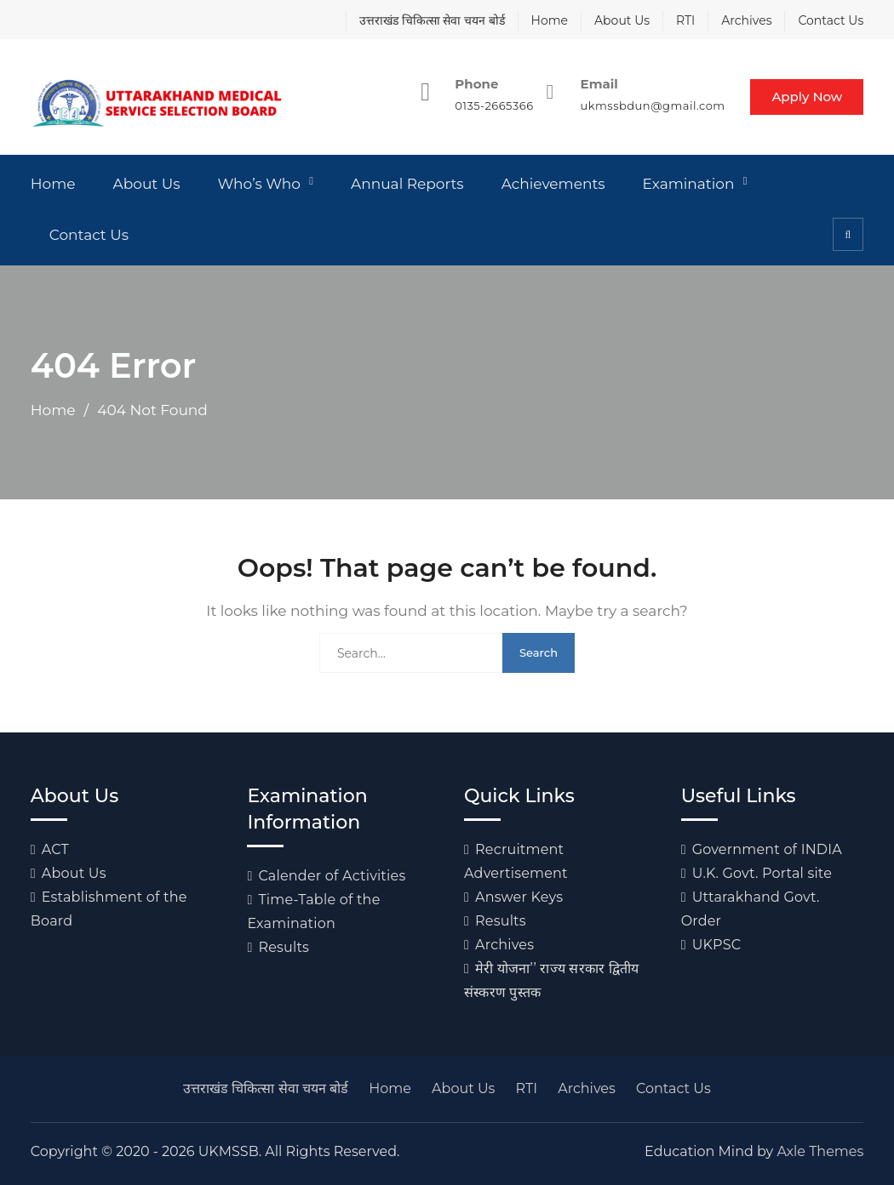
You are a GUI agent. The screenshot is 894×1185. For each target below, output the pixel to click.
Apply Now (806, 96)
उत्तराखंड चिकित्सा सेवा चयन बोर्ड (432, 20)
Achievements (553, 183)
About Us (622, 20)
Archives (746, 20)
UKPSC (717, 945)
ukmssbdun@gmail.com (652, 105)
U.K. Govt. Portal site (762, 873)
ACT (55, 849)
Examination (689, 183)
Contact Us (830, 20)
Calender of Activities (331, 876)
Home (549, 20)
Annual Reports (407, 183)
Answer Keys (519, 897)
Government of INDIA (767, 849)
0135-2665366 (494, 105)
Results (283, 947)
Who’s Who (259, 183)
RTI (685, 20)
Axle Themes (820, 1151)
